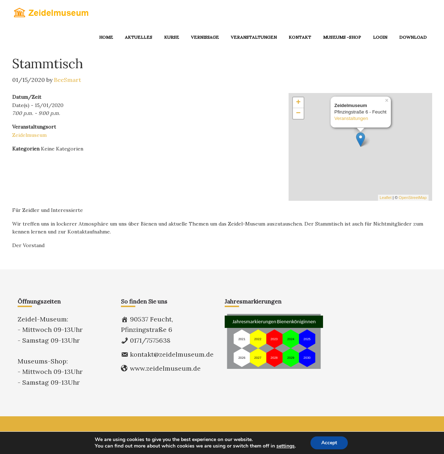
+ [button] (298, 102)
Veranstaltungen (351, 118)
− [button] (298, 113)
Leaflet (386, 197)
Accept (329, 442)
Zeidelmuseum (29, 135)
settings (285, 446)
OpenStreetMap (413, 197)
